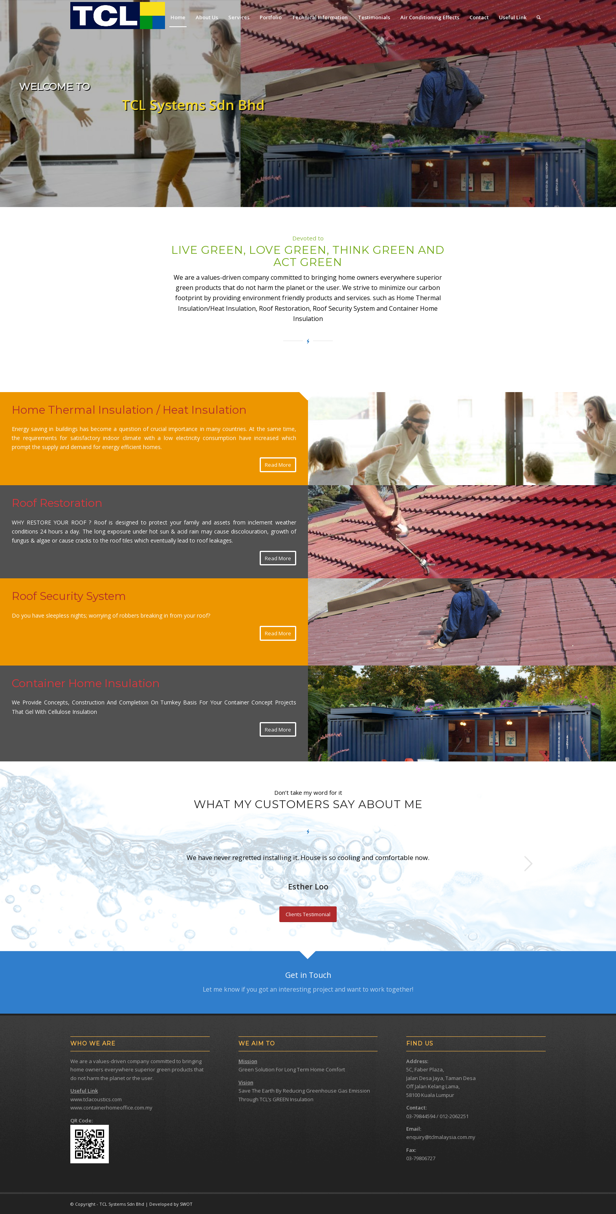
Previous (88, 863)
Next (528, 863)
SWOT (186, 1204)
